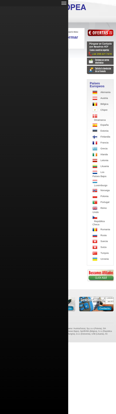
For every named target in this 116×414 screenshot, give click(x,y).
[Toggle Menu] (63, 3)
